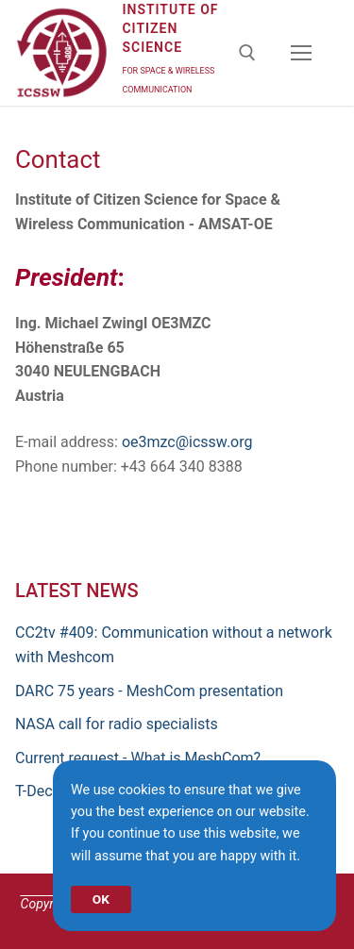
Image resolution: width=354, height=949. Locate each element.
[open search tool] (247, 52)
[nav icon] (301, 53)
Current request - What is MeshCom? (138, 758)
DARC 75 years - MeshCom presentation (149, 691)
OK (101, 899)
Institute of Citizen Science (170, 28)
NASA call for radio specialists (116, 724)
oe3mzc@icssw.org (187, 442)
